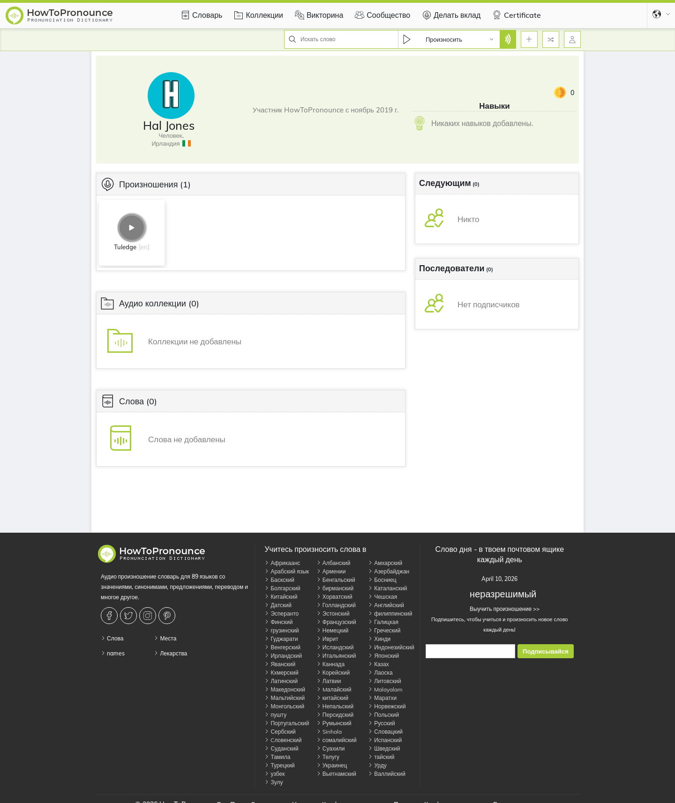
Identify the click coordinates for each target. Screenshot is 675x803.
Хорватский (334, 596)
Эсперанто (281, 613)
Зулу (273, 782)
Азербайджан (388, 571)
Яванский (279, 664)
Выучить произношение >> (499, 608)
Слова (112, 638)
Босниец (382, 579)
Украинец (331, 765)
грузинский (281, 630)
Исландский (335, 647)
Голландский (336, 605)
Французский (336, 621)
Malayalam (385, 689)
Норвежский (386, 706)
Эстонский (333, 613)
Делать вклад (450, 15)
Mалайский (334, 689)
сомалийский (336, 740)
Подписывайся (545, 651)
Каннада (330, 664)
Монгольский (284, 706)
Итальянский (336, 655)
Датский (278, 605)
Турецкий (279, 765)
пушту (275, 714)
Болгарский (282, 588)
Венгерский (282, 647)
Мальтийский (284, 697)
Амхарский (385, 562)
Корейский (333, 672)
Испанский (385, 740)
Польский (383, 714)
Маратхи (382, 697)
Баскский (279, 579)
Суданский (281, 748)
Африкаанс (282, 562)
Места (165, 638)
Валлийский (386, 773)
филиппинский (390, 613)
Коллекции (257, 15)
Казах (378, 664)
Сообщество (381, 15)
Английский (386, 605)
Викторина (317, 15)
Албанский (333, 562)
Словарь (200, 15)
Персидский (334, 714)
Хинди (379, 638)
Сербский (279, 731)
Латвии (328, 680)
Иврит (327, 638)
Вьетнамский (336, 773)
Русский (381, 723)
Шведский (384, 748)
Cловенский (282, 740)
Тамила (277, 756)
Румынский (334, 723)
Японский (383, 655)
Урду (377, 765)
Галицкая (383, 621)
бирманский (334, 588)
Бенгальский (335, 579)
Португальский (286, 723)
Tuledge (125, 247)
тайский (381, 756)
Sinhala (329, 731)
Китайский (280, 596)
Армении (331, 571)
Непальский (334, 706)
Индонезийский (391, 647)
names (113, 653)
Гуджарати (281, 638)
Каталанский (387, 588)
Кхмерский (281, 672)
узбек (274, 773)
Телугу (327, 756)
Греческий (384, 630)
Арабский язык (286, 571)
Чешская (382, 596)
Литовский (384, 680)
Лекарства (170, 653)
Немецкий (332, 630)
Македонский (284, 689)
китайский (332, 697)
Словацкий (385, 731)
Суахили (330, 748)
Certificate (515, 15)
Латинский (281, 680)
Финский (278, 621)
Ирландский (283, 655)
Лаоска (380, 672)
